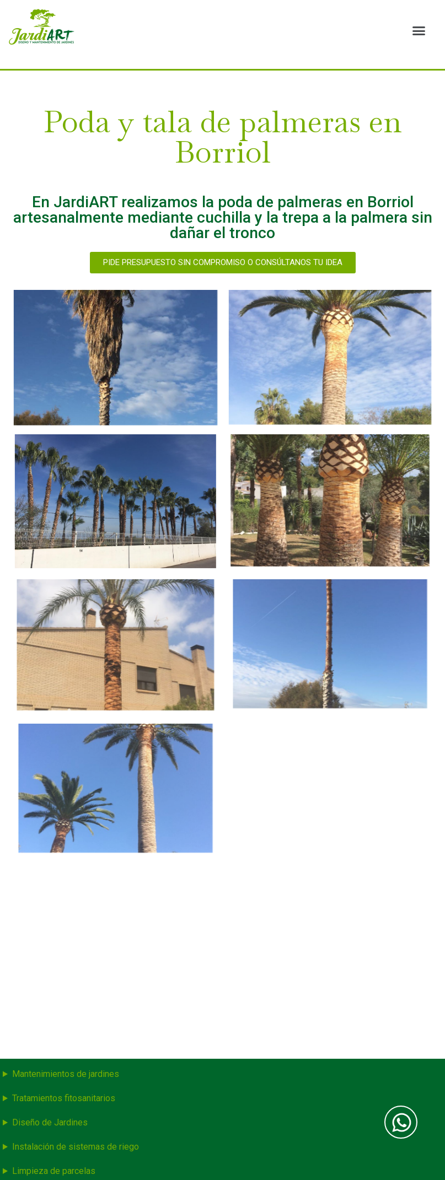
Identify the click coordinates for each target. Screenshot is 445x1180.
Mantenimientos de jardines (65, 1074)
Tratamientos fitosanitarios (63, 1098)
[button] (418, 30)
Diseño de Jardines (50, 1122)
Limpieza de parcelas (53, 1171)
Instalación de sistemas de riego (75, 1146)
